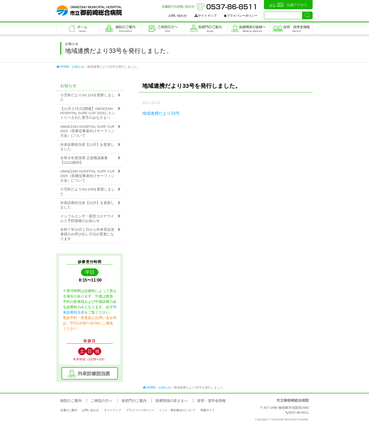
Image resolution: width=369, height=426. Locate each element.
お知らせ (78, 67)
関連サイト (208, 410)
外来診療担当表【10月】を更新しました (87, 205)
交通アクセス (288, 4)
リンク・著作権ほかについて (177, 410)
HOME (62, 67)
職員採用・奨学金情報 (291, 28)
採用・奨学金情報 (211, 401)
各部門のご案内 (206, 28)
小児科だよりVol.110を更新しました (87, 97)
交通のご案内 (68, 410)
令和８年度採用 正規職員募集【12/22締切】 (84, 160)
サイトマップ (205, 15)
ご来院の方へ (163, 28)
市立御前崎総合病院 (89, 10)
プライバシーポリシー (241, 15)
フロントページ (78, 28)
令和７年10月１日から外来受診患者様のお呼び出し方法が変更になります (87, 234)
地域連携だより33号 (161, 113)
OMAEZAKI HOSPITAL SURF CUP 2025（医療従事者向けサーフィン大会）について (87, 131)
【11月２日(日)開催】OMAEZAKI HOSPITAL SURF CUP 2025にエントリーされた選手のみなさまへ (87, 113)
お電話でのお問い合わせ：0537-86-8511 (210, 6)
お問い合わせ (177, 15)
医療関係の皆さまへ (249, 28)
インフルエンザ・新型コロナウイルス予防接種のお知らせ (87, 218)
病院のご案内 (120, 28)
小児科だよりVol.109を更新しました (87, 191)
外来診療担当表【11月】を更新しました (87, 147)
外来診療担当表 (89, 373)
